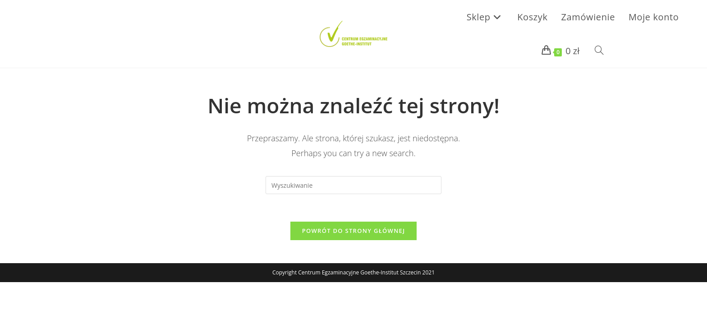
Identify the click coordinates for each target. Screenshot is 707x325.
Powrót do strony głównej (353, 231)
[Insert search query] (353, 185)
